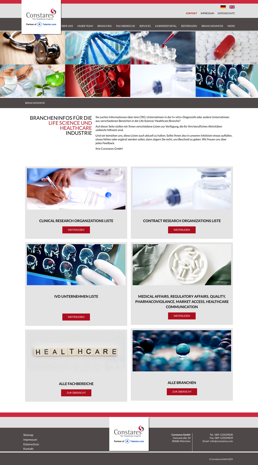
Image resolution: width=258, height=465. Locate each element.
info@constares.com (221, 441)
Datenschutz (226, 13)
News (231, 25)
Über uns (67, 25)
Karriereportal (166, 25)
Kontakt (191, 13)
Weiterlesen (76, 229)
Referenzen (189, 25)
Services (145, 25)
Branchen (104, 25)
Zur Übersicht (76, 392)
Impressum (207, 13)
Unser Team (85, 25)
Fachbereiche (125, 25)
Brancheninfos (212, 25)
